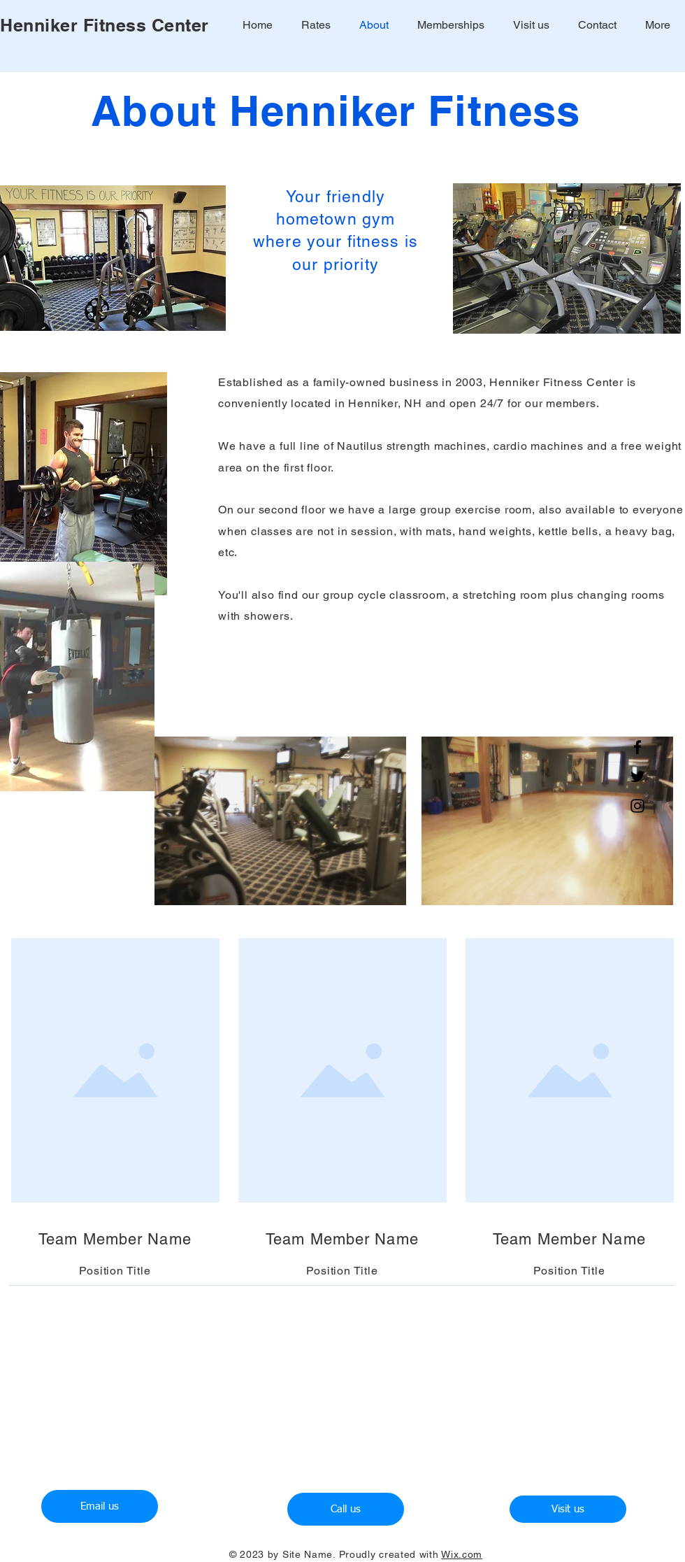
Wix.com (461, 1554)
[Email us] (99, 1506)
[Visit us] (568, 1509)
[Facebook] (637, 747)
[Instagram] (637, 806)
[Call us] (345, 1509)
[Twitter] (637, 776)
